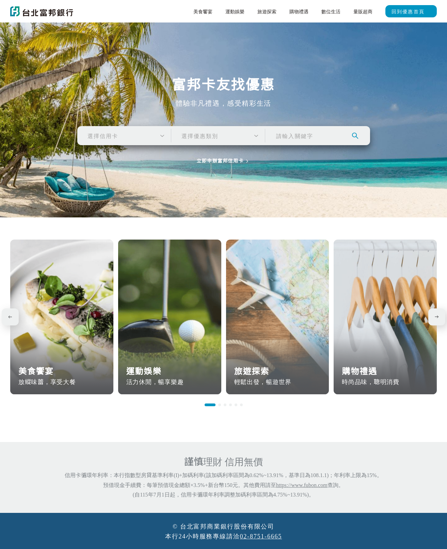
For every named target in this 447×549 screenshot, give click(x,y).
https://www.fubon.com (302, 485)
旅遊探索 (266, 11)
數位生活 (330, 11)
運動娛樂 (234, 11)
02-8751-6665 (261, 535)
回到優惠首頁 (408, 11)
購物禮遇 (298, 11)
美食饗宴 (202, 11)
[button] (210, 404)
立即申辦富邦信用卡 (220, 161)
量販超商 (362, 11)
